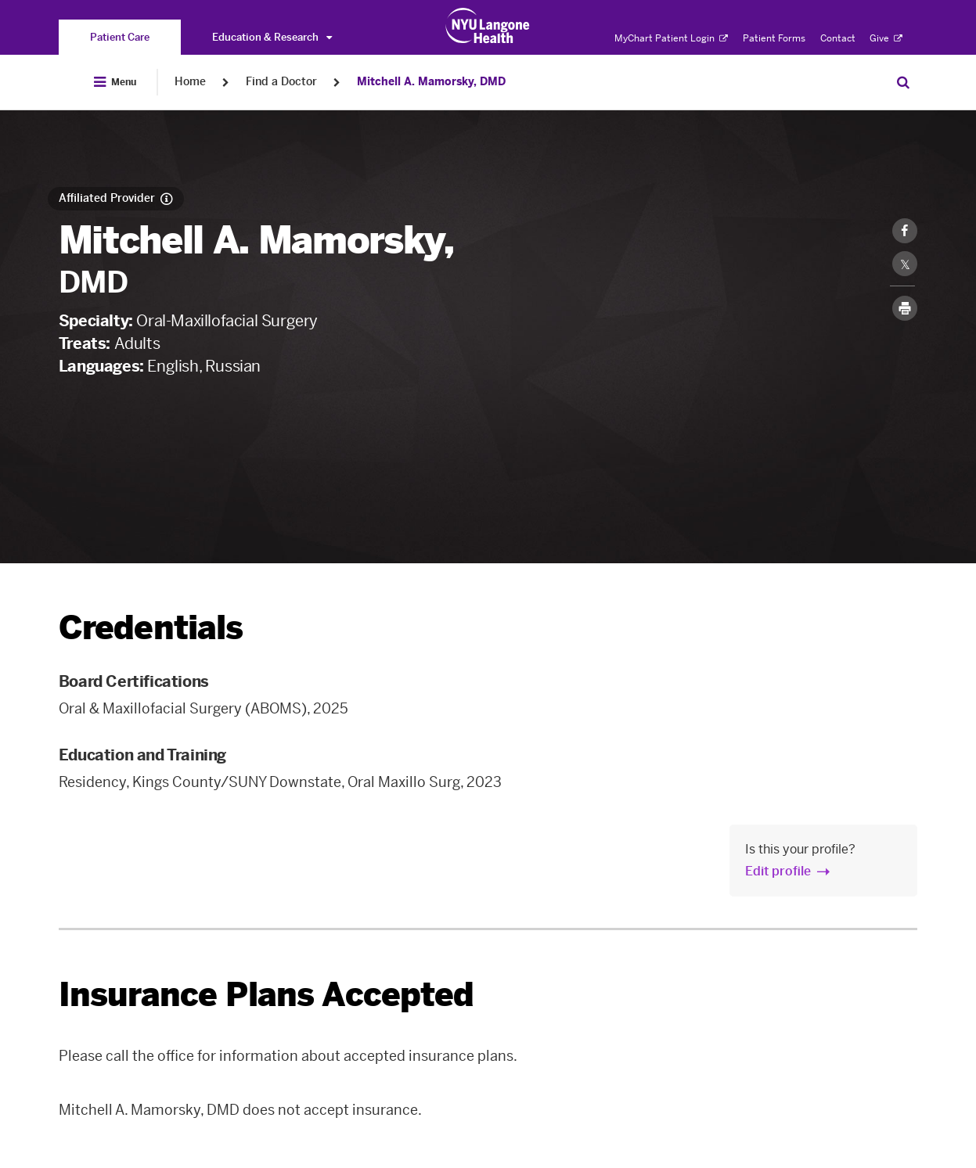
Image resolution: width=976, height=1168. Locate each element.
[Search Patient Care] (903, 82)
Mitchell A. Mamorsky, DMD (431, 81)
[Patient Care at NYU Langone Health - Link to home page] (488, 26)
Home (190, 81)
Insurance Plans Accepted (266, 995)
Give (886, 38)
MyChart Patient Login (671, 38)
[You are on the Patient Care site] (119, 37)
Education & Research (272, 37)
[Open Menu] (115, 82)
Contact (837, 38)
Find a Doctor (281, 81)
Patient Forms (774, 38)
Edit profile (778, 871)
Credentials (151, 628)
